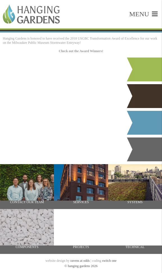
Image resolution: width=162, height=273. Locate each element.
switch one (109, 261)
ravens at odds (80, 261)
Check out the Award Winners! (81, 51)
